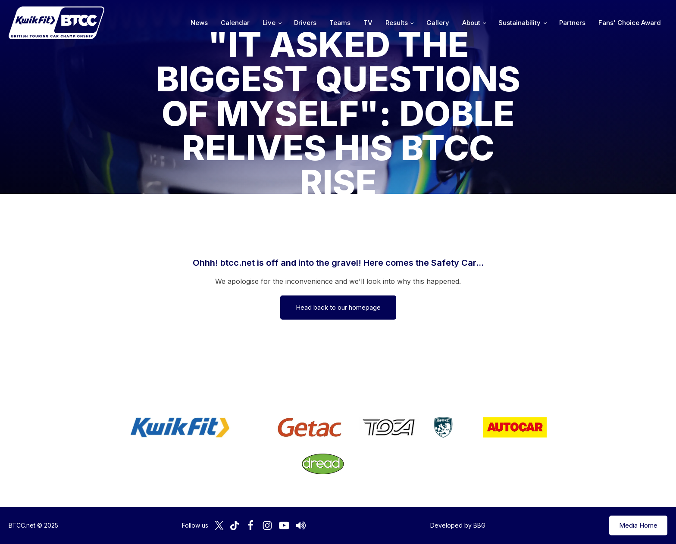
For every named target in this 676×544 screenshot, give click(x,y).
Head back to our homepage (338, 307)
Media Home (638, 525)
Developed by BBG (457, 525)
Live (269, 23)
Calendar (235, 23)
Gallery (437, 23)
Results (396, 23)
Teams (340, 23)
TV (367, 23)
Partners (572, 23)
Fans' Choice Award (629, 23)
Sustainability (519, 23)
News (199, 23)
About (471, 23)
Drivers (305, 23)
